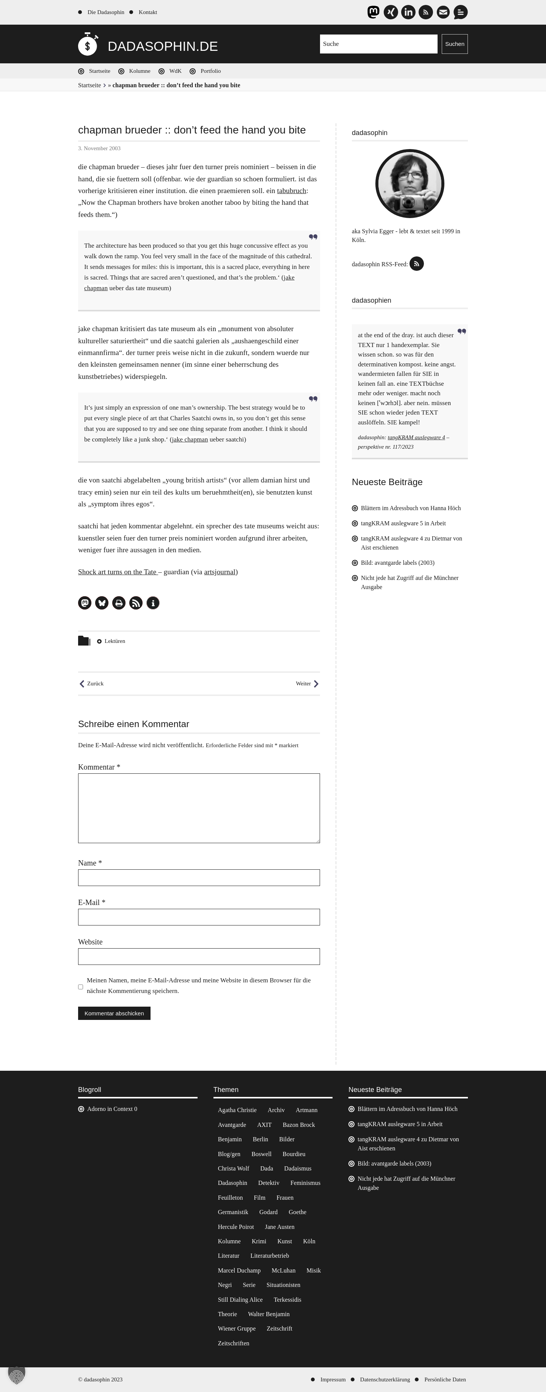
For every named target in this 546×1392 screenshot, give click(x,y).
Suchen (454, 44)
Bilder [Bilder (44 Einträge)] (287, 1139)
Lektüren (115, 641)
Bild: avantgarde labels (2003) (398, 562)
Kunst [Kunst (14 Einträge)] (285, 1241)
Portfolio (211, 71)
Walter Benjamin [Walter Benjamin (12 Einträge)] (269, 1314)
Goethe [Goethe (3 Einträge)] (297, 1212)
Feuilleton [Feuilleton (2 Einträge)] (230, 1197)
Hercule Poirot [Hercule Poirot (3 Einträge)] (236, 1227)
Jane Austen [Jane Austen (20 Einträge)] (280, 1227)
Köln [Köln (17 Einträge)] (309, 1241)
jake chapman (190, 439)
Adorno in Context (110, 1109)
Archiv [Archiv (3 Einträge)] (276, 1110)
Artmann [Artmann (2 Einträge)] (307, 1110)
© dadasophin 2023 (100, 1379)
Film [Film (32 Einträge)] (260, 1197)
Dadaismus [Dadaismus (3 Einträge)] (298, 1168)
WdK (175, 71)
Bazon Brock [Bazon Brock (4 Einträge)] (299, 1125)
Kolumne (140, 71)
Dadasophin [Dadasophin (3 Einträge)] (232, 1183)
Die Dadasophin (106, 12)
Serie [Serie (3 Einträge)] (249, 1285)
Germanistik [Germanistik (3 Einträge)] (233, 1212)
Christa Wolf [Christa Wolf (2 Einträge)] (233, 1168)
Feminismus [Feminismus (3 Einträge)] (305, 1183)
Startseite (99, 71)
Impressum (333, 1379)
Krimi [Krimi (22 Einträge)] (259, 1241)
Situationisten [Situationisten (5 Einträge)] (283, 1285)
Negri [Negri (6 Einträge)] (225, 1285)
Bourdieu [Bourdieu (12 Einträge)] (293, 1154)
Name (90, 863)
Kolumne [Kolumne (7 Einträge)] (229, 1241)
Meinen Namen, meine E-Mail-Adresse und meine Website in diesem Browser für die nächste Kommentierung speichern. (199, 986)
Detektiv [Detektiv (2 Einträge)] (268, 1183)
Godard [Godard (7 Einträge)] (268, 1212)
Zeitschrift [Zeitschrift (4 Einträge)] (279, 1328)
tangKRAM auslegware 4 (416, 437)
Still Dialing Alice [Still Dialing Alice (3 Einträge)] (240, 1299)
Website (90, 942)
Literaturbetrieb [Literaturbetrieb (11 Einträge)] (270, 1255)
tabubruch (291, 191)
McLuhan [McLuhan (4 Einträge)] (284, 1270)
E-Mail (91, 902)
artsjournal (219, 572)
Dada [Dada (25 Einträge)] (266, 1168)
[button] (84, 603)
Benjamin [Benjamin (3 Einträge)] (230, 1139)
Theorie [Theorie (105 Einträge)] (227, 1314)
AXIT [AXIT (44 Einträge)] (264, 1125)
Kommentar (99, 767)
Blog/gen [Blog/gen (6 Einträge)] (229, 1154)
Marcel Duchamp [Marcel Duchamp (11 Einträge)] (239, 1270)
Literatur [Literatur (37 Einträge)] (229, 1255)
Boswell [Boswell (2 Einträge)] (261, 1154)
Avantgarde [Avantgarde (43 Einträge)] (232, 1125)
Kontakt (148, 12)
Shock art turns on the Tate (118, 572)
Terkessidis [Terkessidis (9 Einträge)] (287, 1299)
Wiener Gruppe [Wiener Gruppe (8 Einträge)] (237, 1328)
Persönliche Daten (445, 1379)
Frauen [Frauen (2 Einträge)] (284, 1197)
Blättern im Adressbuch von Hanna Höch (411, 508)
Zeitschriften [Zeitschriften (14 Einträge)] (233, 1343)
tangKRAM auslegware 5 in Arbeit (403, 523)
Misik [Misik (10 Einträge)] (314, 1270)
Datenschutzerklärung (385, 1379)
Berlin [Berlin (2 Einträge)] (260, 1139)
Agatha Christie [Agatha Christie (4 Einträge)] (237, 1110)
